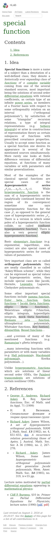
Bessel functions (31, 330)
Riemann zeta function (26, 320)
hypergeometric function (21, 192)
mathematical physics (18, 488)
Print (5, 531)
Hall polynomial (21, 355)
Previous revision (26, 525)
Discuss (12, 525)
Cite (41, 528)
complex (32, 82)
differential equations (18, 96)
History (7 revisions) (28, 528)
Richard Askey (19, 421)
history (28, 516)
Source (13, 531)
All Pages (18, 12)
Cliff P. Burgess (20, 494)
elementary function (27, 241)
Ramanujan (11, 342)
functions (10, 82)
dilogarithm (11, 330)
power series (23, 102)
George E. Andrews (23, 395)
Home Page (7, 12)
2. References (19, 54)
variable (45, 82)
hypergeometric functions (32, 367)
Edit (4, 525)
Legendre (26, 284)
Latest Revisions (32, 12)
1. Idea (14, 49)
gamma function (38, 296)
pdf (40, 504)
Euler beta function (21, 300)
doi (26, 434)
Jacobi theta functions (34, 303)
